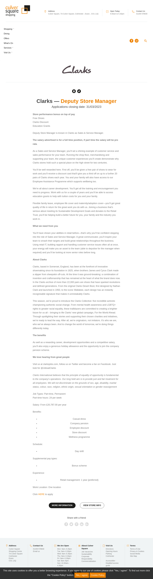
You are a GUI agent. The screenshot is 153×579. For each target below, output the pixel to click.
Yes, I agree (82, 575)
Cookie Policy (97, 575)
